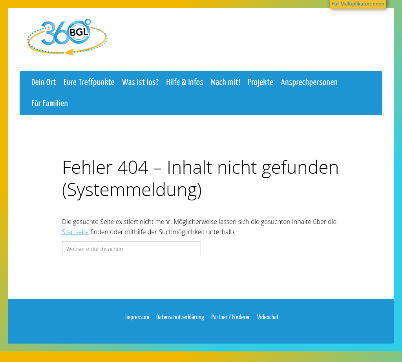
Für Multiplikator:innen (358, 3)
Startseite (75, 239)
